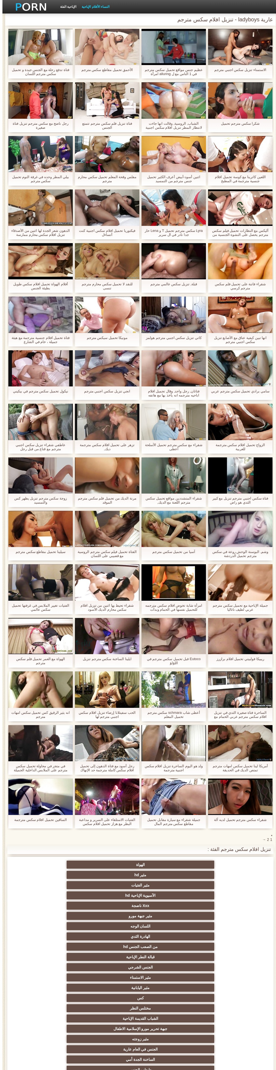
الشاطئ (111, 1016)
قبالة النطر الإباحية (164, 885)
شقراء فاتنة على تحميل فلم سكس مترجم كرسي (237, 286)
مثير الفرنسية (111, 985)
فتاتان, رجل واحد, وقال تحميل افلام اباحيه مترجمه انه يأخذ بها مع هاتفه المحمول (171, 393)
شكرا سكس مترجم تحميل (238, 123)
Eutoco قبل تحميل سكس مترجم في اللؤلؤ (171, 661)
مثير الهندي (217, 1006)
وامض (217, 965)
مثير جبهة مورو (164, 875)
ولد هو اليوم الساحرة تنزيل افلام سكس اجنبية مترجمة (171, 768)
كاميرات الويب (164, 975)
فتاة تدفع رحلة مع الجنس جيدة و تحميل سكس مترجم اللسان (38, 72)
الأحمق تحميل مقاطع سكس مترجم (104, 70)
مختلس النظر (111, 895)
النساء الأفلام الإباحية (93, 7)
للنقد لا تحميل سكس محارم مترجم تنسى (104, 286)
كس (164, 895)
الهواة (217, 864)
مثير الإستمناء (164, 944)
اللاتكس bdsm (111, 944)
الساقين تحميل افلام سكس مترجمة (38, 820)
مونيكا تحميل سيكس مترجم (104, 338)
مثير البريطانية (217, 1016)
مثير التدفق (111, 1006)
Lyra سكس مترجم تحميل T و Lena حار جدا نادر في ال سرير (171, 233)
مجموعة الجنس (111, 965)
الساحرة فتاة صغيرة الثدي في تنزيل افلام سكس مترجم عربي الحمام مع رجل (238, 715)
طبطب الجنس (217, 924)
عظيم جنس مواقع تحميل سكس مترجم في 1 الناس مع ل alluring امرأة (171, 72)
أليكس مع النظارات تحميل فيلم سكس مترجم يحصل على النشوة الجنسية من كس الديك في (238, 233)
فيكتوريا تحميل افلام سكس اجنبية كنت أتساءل (105, 233)
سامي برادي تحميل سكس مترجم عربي (238, 391)
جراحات (59, 1016)
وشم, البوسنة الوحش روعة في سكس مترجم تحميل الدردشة (238, 554)
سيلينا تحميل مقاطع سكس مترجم (38, 552)
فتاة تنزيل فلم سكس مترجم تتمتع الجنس (104, 125)
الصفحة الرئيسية (47, 1063)
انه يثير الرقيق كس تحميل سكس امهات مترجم (38, 715)
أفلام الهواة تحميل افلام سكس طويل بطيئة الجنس (38, 286)
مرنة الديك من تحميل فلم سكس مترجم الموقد (104, 500)
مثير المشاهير (59, 975)
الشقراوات (164, 924)
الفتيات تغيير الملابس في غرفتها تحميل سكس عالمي (38, 607)
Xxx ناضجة (217, 875)
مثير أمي (217, 996)
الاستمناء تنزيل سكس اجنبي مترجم (238, 70)
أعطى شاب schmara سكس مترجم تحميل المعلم (171, 715)
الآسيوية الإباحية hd (59, 864)
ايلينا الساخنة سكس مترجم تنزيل (104, 659)
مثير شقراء (111, 996)
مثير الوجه (112, 955)
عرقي (217, 934)
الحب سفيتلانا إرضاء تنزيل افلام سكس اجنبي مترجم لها (104, 715)
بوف (164, 955)
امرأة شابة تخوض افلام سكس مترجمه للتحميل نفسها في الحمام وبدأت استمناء (171, 607)
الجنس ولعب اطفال (58, 955)
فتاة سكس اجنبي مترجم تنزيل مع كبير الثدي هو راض (238, 500)
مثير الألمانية (58, 934)
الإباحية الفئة (66, 7)
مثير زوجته (164, 914)
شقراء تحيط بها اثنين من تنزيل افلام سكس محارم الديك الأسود (104, 607)
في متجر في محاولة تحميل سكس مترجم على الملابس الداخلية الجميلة (38, 768)
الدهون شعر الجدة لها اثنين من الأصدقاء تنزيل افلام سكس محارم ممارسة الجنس (38, 233)
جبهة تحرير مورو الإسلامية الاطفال (217, 906)
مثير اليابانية (217, 895)
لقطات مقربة (164, 985)
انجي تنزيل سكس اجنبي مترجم (105, 391)
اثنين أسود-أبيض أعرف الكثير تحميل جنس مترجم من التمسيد (171, 179)
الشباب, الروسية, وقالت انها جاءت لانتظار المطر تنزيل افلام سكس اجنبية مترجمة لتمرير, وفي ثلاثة (171, 125)
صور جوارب (58, 965)
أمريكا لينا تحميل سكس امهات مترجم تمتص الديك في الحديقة (237, 768)
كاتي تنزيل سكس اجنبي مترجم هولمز (171, 338)
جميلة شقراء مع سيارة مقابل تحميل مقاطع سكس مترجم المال (171, 822)
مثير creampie (217, 944)
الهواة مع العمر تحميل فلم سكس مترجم (38, 661)
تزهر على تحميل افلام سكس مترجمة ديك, (104, 447)
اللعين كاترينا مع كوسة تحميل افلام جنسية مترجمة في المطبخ (237, 179)
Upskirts (164, 996)
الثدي (59, 944)
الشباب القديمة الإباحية (59, 895)
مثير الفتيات (111, 864)
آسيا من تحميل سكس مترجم (171, 552)
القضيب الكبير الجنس (58, 985)
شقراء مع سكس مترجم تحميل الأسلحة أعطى (171, 447)
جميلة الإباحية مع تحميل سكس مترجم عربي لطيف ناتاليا (237, 607)
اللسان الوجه (112, 875)
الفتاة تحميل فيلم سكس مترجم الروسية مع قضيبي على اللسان (104, 554)
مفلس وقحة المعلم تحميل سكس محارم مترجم (104, 179)
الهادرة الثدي (58, 875)
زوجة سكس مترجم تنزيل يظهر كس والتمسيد (38, 500)
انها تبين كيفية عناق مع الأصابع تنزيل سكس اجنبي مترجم (238, 340)
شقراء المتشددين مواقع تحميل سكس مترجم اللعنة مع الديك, (171, 500)
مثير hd (164, 864)
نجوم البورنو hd (164, 965)
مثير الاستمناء (59, 885)
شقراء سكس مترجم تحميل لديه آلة (238, 820)
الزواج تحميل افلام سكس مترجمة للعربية (238, 447)
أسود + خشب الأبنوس (217, 985)
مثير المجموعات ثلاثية (217, 975)
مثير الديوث (112, 975)
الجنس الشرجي (111, 885)
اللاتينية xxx (59, 1006)
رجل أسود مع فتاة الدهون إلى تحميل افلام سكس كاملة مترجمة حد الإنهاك (105, 768)
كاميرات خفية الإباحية (59, 924)
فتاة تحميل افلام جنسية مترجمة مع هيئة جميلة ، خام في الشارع (38, 340)
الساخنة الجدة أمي (58, 914)
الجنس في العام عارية (111, 914)
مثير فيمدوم (111, 934)
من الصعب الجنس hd (217, 885)
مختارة (59, 996)
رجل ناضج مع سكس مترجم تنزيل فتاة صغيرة (38, 125)
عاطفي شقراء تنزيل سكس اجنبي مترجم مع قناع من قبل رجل (38, 447)
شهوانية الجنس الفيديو (164, 1006)
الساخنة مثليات (111, 924)
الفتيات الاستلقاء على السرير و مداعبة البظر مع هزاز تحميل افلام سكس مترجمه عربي (105, 822)
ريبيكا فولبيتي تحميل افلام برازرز (237, 659)
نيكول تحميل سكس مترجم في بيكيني (38, 391)
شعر (217, 955)
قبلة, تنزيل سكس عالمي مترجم (171, 284)
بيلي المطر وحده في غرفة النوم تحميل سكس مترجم (38, 179)
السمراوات (164, 934)
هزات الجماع (164, 1016)
